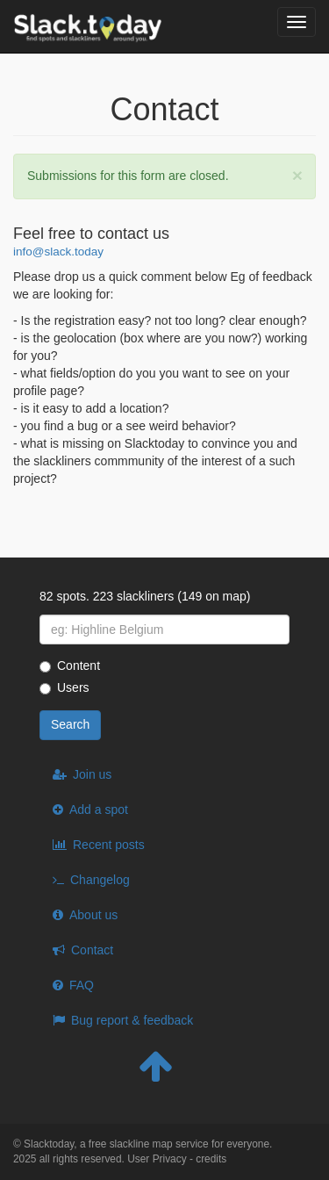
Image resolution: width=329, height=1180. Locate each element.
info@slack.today (58, 251)
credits (211, 1159)
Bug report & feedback (132, 1020)
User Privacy (156, 1159)
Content (69, 665)
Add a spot (98, 809)
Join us (92, 774)
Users (64, 687)
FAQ (81, 985)
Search (70, 724)
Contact (92, 950)
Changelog (100, 880)
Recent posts (109, 845)
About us (93, 915)
